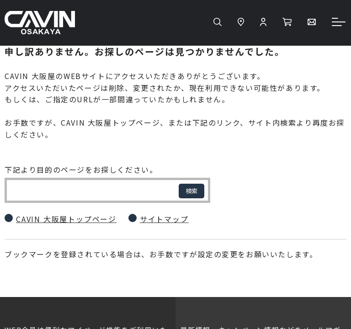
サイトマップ (164, 218)
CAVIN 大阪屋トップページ (66, 218)
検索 (191, 190)
